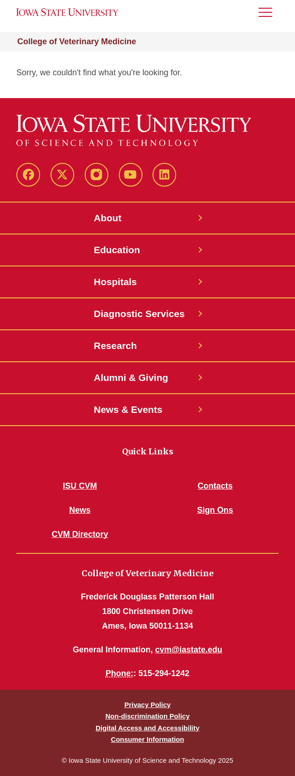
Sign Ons (215, 510)
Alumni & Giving (131, 377)
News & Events (128, 409)
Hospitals (115, 281)
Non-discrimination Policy (147, 716)
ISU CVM (80, 485)
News (80, 510)
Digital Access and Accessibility (147, 728)
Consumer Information (147, 739)
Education (117, 250)
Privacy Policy (147, 704)
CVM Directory (79, 534)
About (108, 218)
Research (115, 345)
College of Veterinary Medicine (76, 41)
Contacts (215, 485)
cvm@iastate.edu (189, 649)
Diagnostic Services (139, 313)
